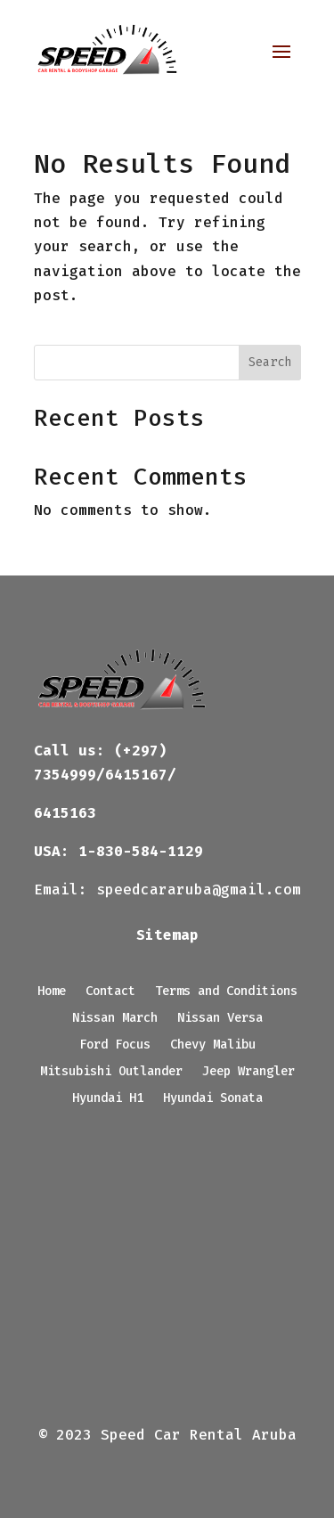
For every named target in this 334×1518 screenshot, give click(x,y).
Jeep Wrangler (248, 1072)
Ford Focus (115, 1045)
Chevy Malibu (213, 1045)
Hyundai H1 (107, 1099)
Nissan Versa (220, 1018)
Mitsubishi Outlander (111, 1072)
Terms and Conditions (226, 992)
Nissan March (115, 1018)
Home (51, 992)
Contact (110, 992)
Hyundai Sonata (213, 1099)
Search (269, 362)
